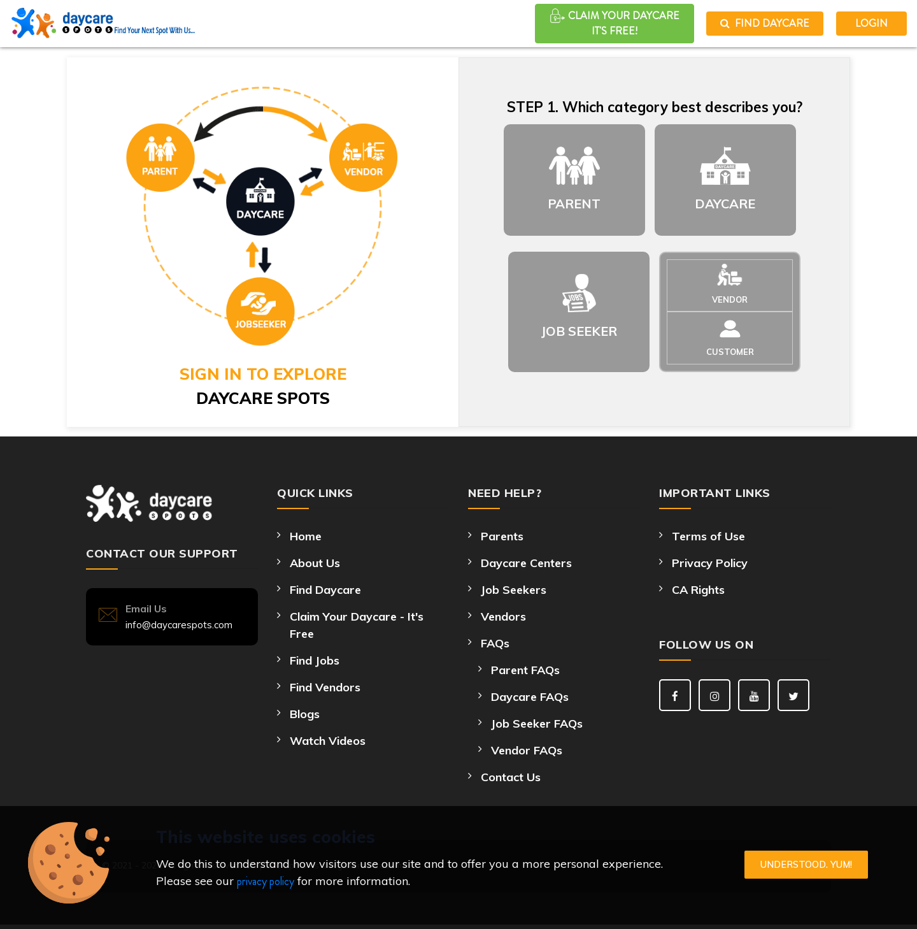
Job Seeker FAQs (537, 723)
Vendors (503, 616)
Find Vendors (325, 687)
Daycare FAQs (530, 696)
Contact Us (511, 777)
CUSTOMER (730, 352)
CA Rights (698, 589)
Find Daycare (764, 23)
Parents (502, 536)
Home (306, 536)
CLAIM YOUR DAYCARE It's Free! (614, 23)
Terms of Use (708, 536)
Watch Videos (328, 740)
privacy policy (265, 881)
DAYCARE (725, 204)
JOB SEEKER (579, 331)
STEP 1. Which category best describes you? (654, 107)
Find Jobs (314, 660)
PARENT (574, 204)
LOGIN (871, 23)
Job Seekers (513, 589)
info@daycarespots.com (178, 625)
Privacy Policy (710, 563)
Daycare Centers (526, 563)
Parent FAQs (525, 670)
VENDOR (730, 299)
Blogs (305, 714)
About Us (315, 563)
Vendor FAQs (526, 750)
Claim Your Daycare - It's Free (356, 625)
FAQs (495, 643)
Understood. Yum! (806, 864)
